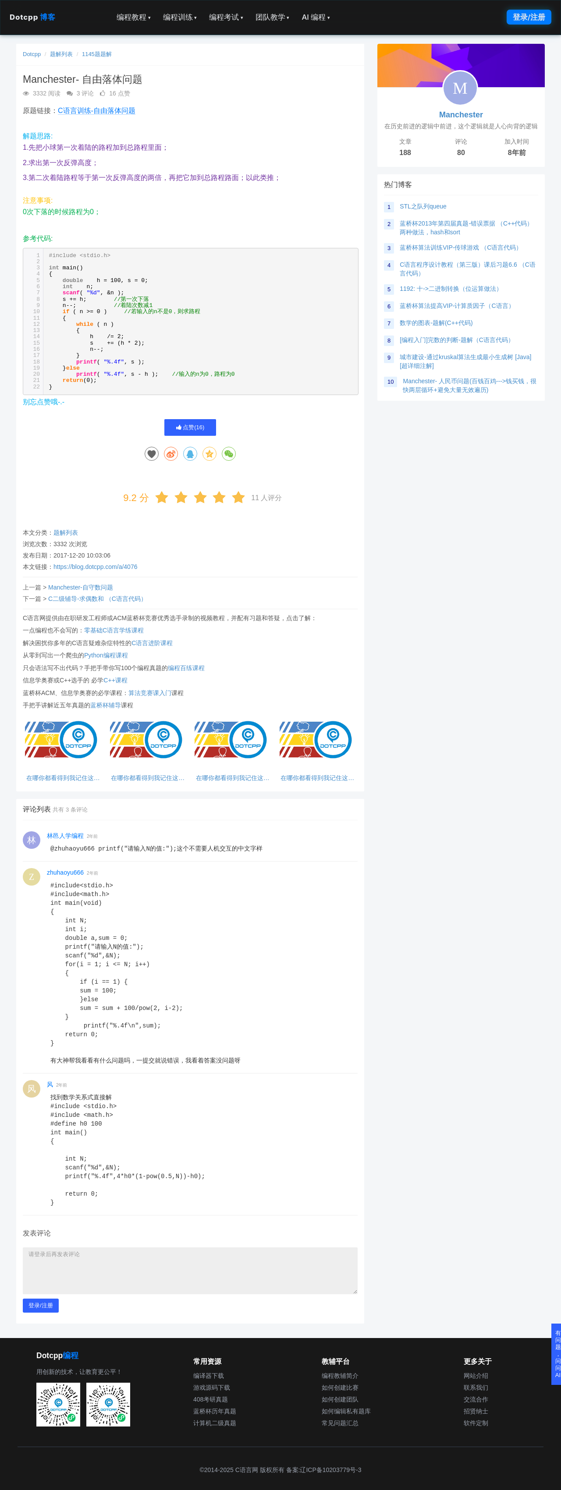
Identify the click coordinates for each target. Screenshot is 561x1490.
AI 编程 (316, 17)
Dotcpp (32, 17)
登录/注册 (529, 17)
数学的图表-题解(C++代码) (436, 322)
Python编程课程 (106, 655)
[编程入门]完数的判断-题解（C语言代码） (457, 339)
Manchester (461, 114)
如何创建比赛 (340, 1387)
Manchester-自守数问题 (80, 587)
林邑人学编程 (65, 835)
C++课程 (115, 680)
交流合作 (476, 1399)
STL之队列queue (423, 206)
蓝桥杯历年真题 (214, 1411)
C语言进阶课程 (152, 642)
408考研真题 (210, 1399)
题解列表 (61, 54)
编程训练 (180, 17)
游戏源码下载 (211, 1387)
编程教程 (134, 17)
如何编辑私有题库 (346, 1411)
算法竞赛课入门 (149, 692)
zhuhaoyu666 (65, 872)
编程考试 (226, 17)
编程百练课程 (186, 667)
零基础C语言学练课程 (114, 630)
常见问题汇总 (340, 1422)
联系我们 (476, 1387)
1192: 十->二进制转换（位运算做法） (451, 288)
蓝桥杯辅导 (105, 705)
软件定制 (476, 1422)
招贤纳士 (476, 1411)
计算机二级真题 (214, 1422)
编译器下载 (208, 1375)
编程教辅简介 (340, 1375)
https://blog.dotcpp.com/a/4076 (95, 566)
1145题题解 (97, 54)
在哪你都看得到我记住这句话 (63, 778)
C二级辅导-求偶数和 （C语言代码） (97, 598)
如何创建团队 (340, 1399)
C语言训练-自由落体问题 (96, 110)
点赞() (190, 427)
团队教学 (273, 17)
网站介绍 (476, 1375)
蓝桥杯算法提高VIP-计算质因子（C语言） (457, 305)
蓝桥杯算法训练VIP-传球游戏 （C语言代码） (461, 247)
